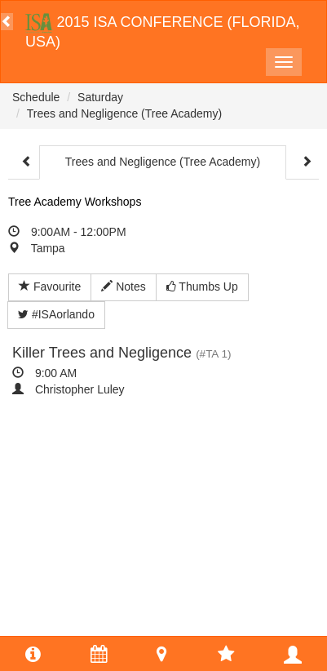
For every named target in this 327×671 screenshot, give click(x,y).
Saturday (100, 97)
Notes (123, 286)
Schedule (36, 97)
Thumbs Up (202, 286)
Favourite (50, 286)
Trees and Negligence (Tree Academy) (124, 113)
